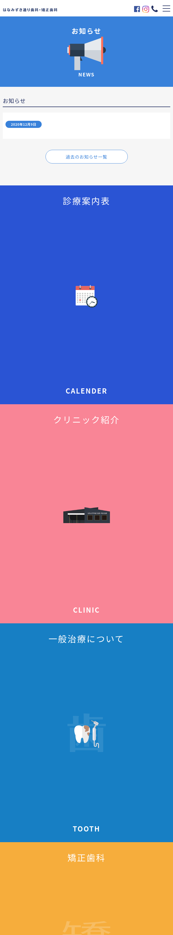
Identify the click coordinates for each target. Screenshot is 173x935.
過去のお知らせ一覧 (86, 156)
